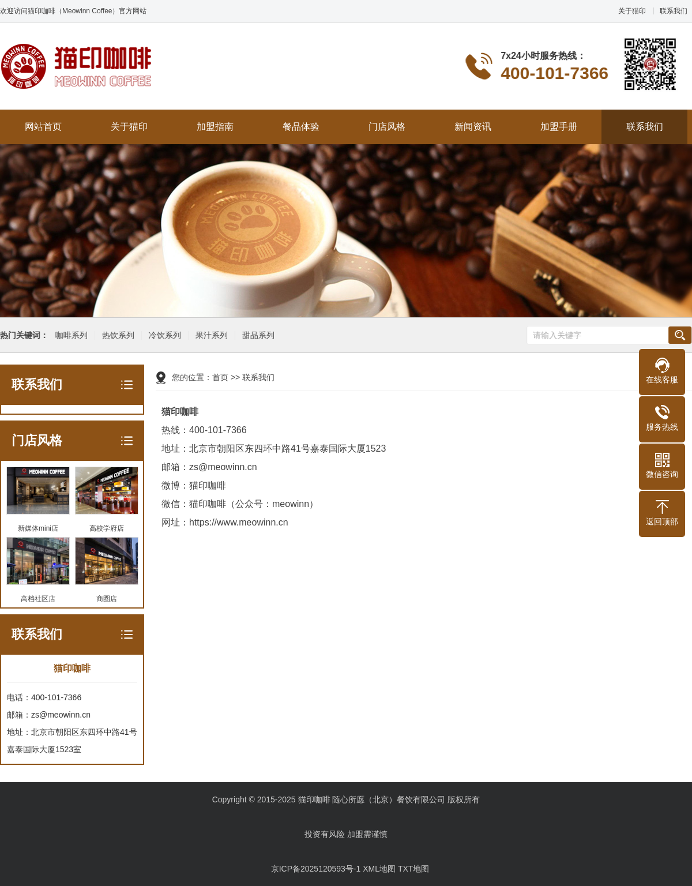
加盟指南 (215, 127)
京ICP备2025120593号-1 (316, 868)
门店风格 (386, 127)
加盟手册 (558, 127)
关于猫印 (632, 11)
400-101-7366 (218, 430)
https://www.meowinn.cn (238, 522)
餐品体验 (301, 127)
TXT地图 (413, 868)
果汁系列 (210, 335)
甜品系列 (257, 335)
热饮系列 (117, 335)
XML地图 (379, 868)
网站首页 (43, 127)
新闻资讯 (472, 127)
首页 (220, 377)
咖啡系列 (70, 335)
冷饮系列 (164, 335)
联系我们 (673, 11)
